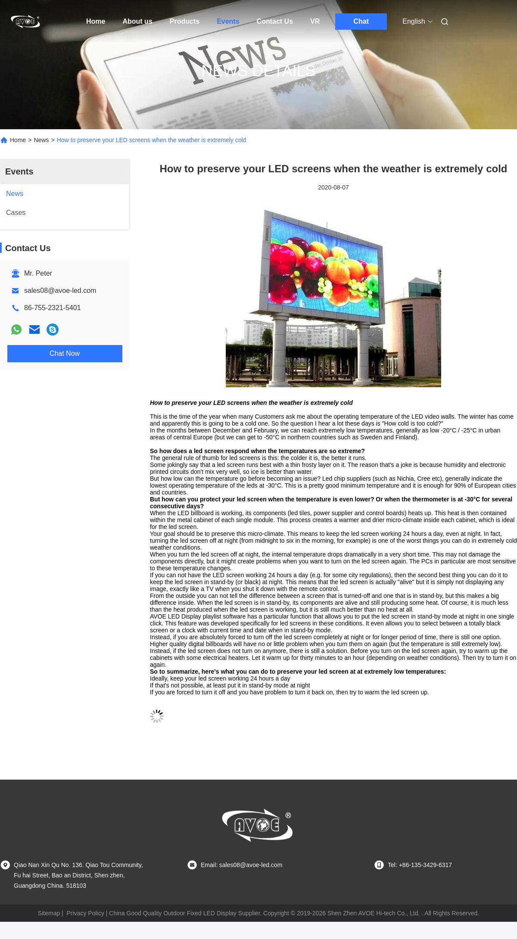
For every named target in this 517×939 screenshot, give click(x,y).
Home (95, 21)
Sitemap (49, 913)
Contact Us (275, 21)
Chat (361, 21)
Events (228, 21)
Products (184, 21)
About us (137, 21)
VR (315, 21)
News (41, 140)
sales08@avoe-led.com (60, 290)
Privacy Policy (85, 913)
